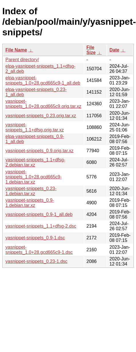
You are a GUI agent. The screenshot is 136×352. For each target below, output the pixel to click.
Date (114, 50)
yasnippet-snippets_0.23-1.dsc (36, 261)
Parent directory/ (22, 59)
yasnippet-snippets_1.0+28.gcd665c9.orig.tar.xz (43, 104)
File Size (91, 50)
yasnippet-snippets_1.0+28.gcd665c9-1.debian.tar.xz (33, 176)
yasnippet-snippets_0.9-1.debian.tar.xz (29, 203)
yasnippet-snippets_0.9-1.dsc (35, 237)
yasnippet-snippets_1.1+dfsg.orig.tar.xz (34, 127)
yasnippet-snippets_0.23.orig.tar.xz (40, 115)
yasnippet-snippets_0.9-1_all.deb (39, 214)
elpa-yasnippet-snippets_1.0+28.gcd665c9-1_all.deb (42, 80)
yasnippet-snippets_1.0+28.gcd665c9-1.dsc (39, 250)
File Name (16, 50)
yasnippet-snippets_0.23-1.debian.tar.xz (31, 191)
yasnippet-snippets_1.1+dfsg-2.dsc (40, 226)
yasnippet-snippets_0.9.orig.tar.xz (39, 150)
